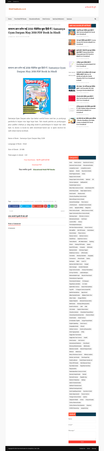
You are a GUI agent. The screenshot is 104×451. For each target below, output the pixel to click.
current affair (38, 201)
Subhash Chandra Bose (75, 385)
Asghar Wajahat (73, 301)
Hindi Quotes (72, 340)
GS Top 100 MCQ (73, 272)
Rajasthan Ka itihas (85, 365)
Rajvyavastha (72, 368)
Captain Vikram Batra (82, 309)
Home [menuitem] (10, 19)
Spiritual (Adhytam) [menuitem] (58, 19)
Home (9, 1)
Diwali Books (72, 317)
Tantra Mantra (72, 241)
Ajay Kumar (84, 292)
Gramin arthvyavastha (85, 329)
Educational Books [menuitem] (34, 19)
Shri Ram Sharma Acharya (76, 227)
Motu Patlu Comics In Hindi (76, 188)
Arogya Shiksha (82, 298)
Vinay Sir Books (90, 399)
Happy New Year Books (75, 334)
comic (71, 207)
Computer (82, 247)
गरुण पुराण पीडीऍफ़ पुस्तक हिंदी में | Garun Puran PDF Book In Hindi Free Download (86, 42)
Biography (90, 255)
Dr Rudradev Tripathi (74, 320)
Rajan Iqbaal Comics (86, 190)
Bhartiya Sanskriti (81, 255)
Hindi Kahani (90, 230)
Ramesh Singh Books (74, 374)
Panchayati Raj (85, 357)
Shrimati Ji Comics (84, 216)
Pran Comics (84, 202)
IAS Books (89, 247)
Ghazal (82, 326)
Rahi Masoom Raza (85, 363)
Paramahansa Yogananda (76, 278)
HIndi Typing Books (74, 332)
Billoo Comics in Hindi (87, 210)
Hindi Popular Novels (74, 173)
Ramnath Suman (73, 377)
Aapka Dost (12, 36)
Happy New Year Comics (75, 337)
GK (12, 24)
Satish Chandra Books (75, 382)
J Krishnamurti (73, 205)
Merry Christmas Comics (75, 354)
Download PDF (37, 165)
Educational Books (48, 201)
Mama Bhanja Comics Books (76, 199)
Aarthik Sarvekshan (74, 292)
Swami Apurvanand (74, 394)
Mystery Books (73, 250)
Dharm (71, 244)
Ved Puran (84, 219)
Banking (92, 241)
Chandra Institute (73, 312)
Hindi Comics (77, 162)
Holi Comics (81, 340)
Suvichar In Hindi (87, 391)
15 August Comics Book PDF (83, 289)
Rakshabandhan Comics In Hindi (77, 371)
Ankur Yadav (72, 298)
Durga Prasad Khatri (87, 320)
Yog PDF (71, 289)
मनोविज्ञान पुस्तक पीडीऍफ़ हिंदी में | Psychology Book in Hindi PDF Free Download (86, 64)
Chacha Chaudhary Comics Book (77, 196)
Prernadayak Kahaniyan (75, 224)
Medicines (78, 351)
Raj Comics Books (86, 171)
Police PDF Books (73, 363)
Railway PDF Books (80, 244)
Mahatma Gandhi (73, 349)
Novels (78, 171)
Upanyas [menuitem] (69, 19)
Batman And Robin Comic (75, 264)
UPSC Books (84, 253)
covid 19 (83, 261)
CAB (86, 306)
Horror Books (72, 233)
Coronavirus (72, 258)
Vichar (81, 399)
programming (84, 408)
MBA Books (87, 346)
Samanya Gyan (73, 216)
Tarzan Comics (85, 394)
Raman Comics (73, 236)
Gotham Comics (73, 329)
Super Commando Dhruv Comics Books (79, 213)
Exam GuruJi (83, 323)
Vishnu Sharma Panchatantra (76, 405)
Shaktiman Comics (74, 253)
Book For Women (73, 306)
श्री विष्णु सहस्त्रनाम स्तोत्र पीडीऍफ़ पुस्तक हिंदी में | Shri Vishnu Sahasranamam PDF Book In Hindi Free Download (85, 109)
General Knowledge (74, 202)
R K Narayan (86, 281)
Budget (86, 264)
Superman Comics (82, 238)
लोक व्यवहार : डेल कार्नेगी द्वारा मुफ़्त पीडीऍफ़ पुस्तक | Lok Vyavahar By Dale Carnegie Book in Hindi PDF (85, 88)
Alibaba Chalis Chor (87, 295)
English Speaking (73, 323)
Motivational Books (74, 219)
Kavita (88, 258)
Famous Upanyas (73, 182)
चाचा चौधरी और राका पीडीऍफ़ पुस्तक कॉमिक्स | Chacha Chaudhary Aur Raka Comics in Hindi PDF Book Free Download (86, 121)
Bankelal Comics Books (85, 205)
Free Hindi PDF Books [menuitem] (20, 19)
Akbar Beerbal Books (74, 295)
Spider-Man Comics (74, 286)
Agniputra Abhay (79, 207)
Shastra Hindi (81, 193)
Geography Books (73, 326)
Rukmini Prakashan (74, 380)
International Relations (75, 343)
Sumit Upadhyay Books (75, 391)
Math (78, 261)
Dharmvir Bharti (90, 315)
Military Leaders (88, 354)
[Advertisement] (37, 51)
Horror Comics (88, 227)
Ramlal (84, 374)
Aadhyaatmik (83, 182)
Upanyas (71, 171)
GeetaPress (72, 238)
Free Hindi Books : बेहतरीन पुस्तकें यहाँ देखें (36, 160)
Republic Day (83, 377)
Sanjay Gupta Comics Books (76, 179)
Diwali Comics (81, 317)
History (80, 221)
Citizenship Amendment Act (76, 315)
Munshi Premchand (87, 275)
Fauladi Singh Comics (74, 185)
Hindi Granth (72, 193)
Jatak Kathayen (84, 272)
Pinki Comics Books (74, 210)
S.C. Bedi (84, 284)
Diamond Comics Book (75, 165)
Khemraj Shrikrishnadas (75, 346)
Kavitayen (71, 261)
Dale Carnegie (73, 267)
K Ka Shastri (86, 343)
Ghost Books (81, 258)
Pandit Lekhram (73, 360)
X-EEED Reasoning (74, 408)
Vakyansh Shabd (73, 399)
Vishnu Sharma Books (75, 402)
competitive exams (28, 201)
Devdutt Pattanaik (83, 267)
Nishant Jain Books (74, 357)
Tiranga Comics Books (75, 397)
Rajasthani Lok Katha (74, 284)
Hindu (83, 173)
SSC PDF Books (81, 230)
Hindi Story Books (73, 190)
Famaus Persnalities (87, 269)
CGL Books (72, 309)
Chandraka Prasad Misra (86, 312)
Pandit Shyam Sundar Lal (86, 360)
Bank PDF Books (73, 247)
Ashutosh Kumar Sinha (85, 301)
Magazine (87, 207)
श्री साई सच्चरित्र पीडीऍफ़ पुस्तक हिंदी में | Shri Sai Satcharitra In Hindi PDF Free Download (85, 98)
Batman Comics (84, 236)
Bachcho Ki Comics (88, 162)
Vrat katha (72, 255)
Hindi (70, 162)
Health (85, 337)
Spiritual (88, 179)
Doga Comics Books (74, 269)
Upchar (85, 397)
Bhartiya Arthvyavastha (83, 303)
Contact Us (16, 1)
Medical (71, 351)
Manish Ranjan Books (85, 349)
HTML (82, 332)
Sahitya (83, 380)
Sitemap (94, 448)
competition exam (17, 201)
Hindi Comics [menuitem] (46, 19)
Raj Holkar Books (73, 365)
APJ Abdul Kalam (83, 241)
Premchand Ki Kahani (74, 281)
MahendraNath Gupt (74, 275)
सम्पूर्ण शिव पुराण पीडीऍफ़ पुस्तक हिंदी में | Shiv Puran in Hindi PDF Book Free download (85, 32)
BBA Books (72, 303)
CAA (81, 306)
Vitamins (89, 405)
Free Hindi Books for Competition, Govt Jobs (28, 448)
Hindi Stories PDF (89, 188)
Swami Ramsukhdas (86, 286)
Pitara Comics (81, 233)
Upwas (88, 244)
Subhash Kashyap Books (75, 388)
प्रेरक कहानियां (72, 230)
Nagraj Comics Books (74, 176)
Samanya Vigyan (83, 250)
